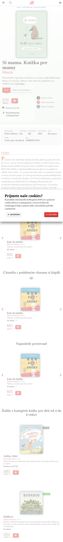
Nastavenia (14, 214)
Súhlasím (51, 214)
